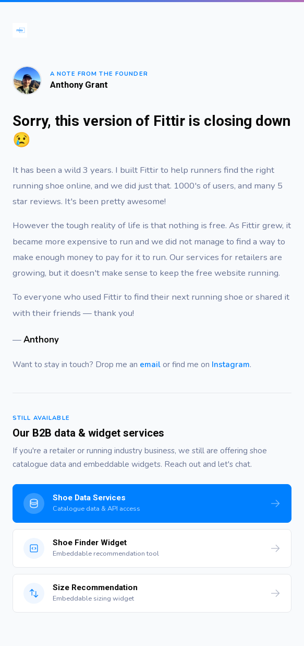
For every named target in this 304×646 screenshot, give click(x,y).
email (150, 364)
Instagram (231, 364)
